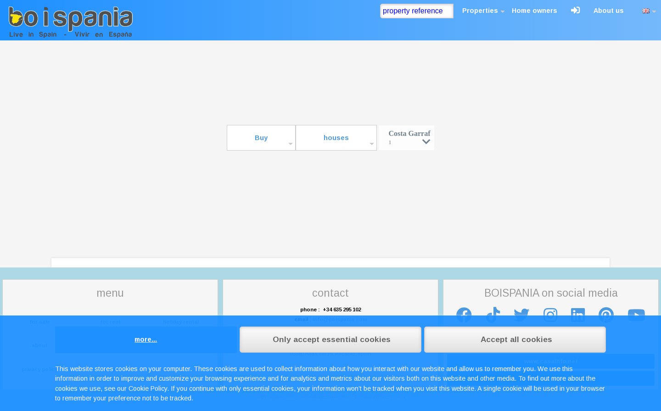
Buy (261, 137)
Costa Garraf (409, 137)
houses (336, 137)
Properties (480, 10)
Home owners (534, 10)
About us (609, 10)
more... (145, 339)
